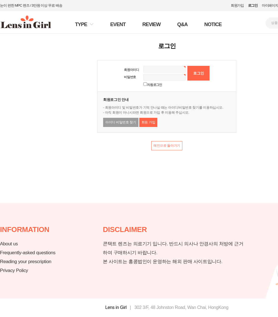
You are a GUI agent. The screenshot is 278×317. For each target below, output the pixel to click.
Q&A (182, 24)
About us (9, 243)
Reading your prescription (25, 261)
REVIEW (151, 24)
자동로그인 (154, 85)
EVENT (118, 24)
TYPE (81, 24)
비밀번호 (130, 77)
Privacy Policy (14, 270)
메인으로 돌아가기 (166, 146)
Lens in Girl (115, 307)
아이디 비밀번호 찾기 (120, 122)
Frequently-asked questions (27, 252)
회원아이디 (131, 70)
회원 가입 (148, 122)
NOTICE (213, 24)
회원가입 (237, 5)
